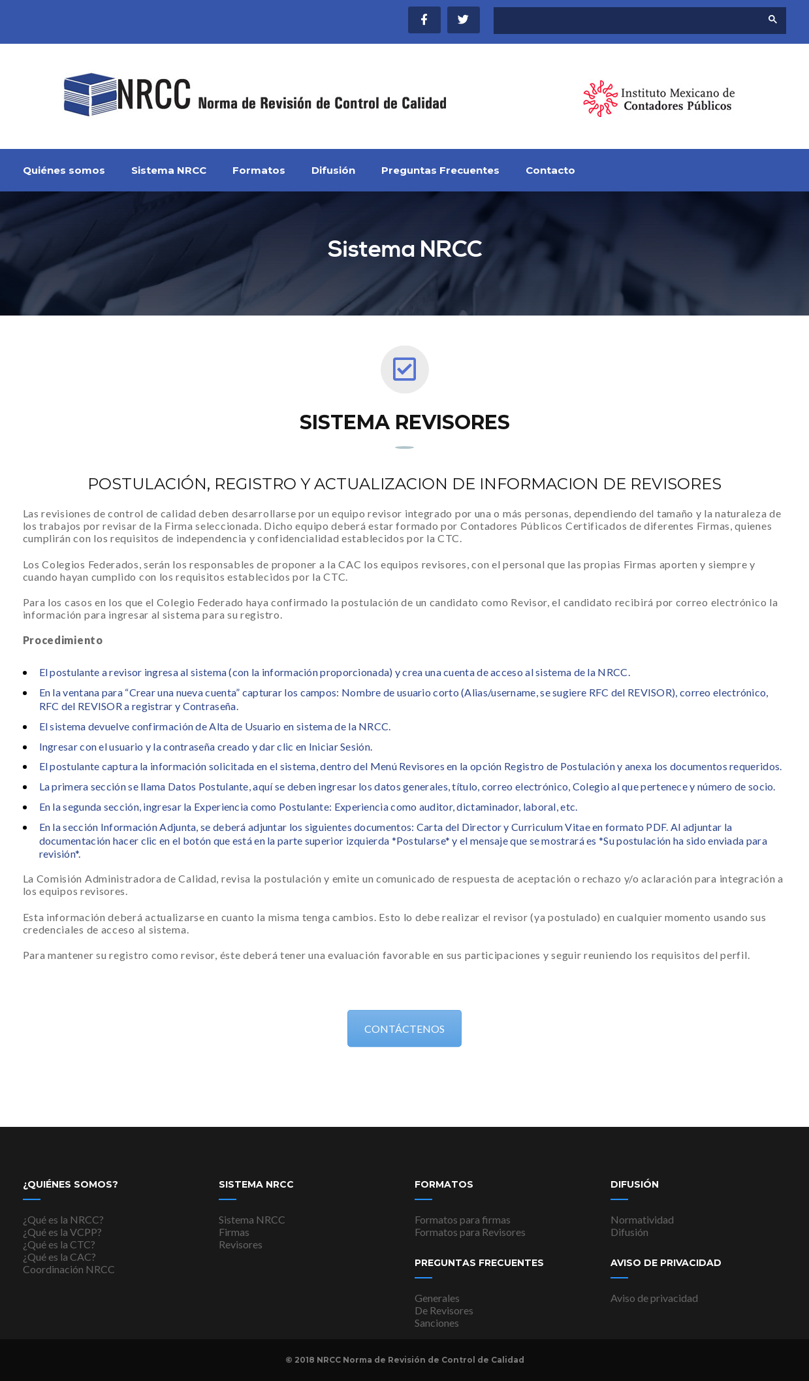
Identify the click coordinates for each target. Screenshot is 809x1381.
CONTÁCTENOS (404, 1029)
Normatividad (642, 1219)
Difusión (333, 170)
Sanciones (437, 1322)
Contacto (550, 170)
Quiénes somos (64, 170)
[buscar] (616, 21)
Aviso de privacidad (654, 1298)
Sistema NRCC (168, 170)
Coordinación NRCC (69, 1269)
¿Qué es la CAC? (59, 1256)
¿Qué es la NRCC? (63, 1219)
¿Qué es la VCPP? (62, 1232)
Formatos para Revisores (470, 1232)
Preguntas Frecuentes (440, 170)
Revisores (240, 1244)
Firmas (234, 1232)
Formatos (258, 170)
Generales (437, 1298)
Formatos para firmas (463, 1219)
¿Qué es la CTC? (59, 1244)
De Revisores (444, 1310)
